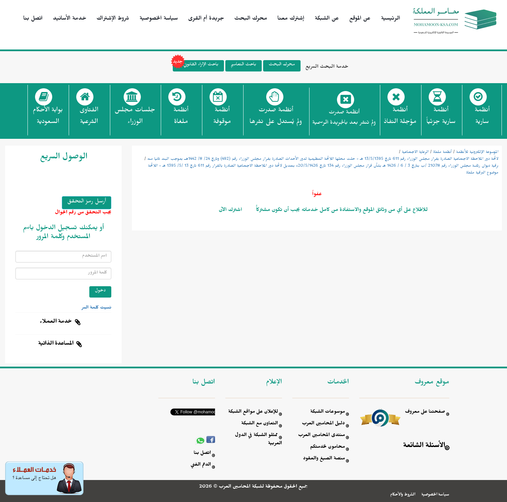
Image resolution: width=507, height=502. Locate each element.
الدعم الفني (201, 465)
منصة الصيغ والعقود (324, 459)
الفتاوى (88, 118)
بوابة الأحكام (48, 118)
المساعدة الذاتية (56, 344)
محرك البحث (250, 19)
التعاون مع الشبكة (259, 424)
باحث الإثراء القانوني (195, 65)
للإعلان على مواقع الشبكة (253, 412)
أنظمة (482, 118)
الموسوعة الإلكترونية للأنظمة (477, 152)
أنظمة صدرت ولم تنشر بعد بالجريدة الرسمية (344, 118)
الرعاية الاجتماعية (415, 152)
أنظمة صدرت (275, 118)
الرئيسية (390, 19)
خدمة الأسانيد (69, 19)
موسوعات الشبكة (327, 412)
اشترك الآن (230, 211)
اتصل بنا (33, 19)
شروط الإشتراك (113, 19)
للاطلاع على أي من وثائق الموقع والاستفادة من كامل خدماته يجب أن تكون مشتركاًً (341, 211)
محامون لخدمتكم (327, 447)
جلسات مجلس (134, 118)
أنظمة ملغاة (442, 152)
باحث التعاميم (243, 65)
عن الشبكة (327, 19)
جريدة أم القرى (206, 19)
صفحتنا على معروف (425, 412)
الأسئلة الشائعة (424, 446)
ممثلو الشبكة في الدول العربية (258, 440)
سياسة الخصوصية (158, 19)
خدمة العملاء (56, 322)
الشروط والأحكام (402, 495)
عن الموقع (360, 19)
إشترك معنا (291, 19)
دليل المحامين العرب (323, 424)
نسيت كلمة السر (96, 308)
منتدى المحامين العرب (321, 436)
